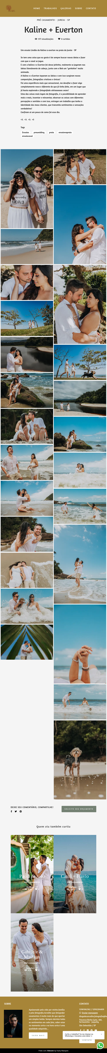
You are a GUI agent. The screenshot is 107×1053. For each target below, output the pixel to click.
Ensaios (25, 132)
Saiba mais (38, 1035)
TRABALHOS (50, 8)
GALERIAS (66, 8)
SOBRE (78, 8)
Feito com (53, 1051)
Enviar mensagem (90, 1013)
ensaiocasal (27, 136)
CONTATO (91, 8)
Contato (87, 1040)
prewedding (39, 132)
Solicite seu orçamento (79, 809)
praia (51, 132)
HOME (37, 8)
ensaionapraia (65, 132)
